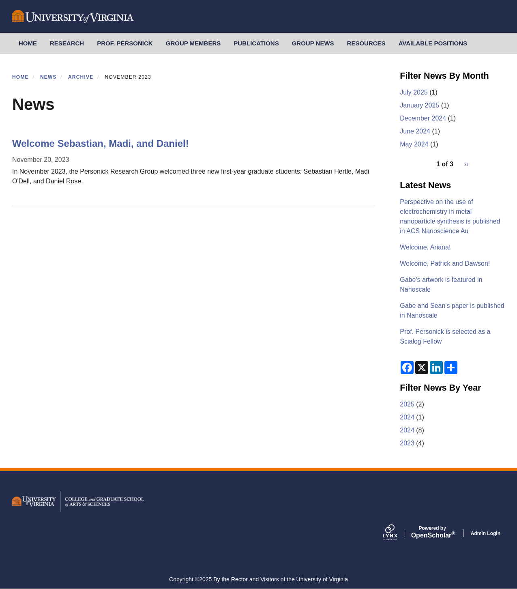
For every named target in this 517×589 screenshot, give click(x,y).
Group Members (193, 43)
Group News (313, 43)
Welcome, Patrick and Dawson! (445, 263)
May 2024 (414, 144)
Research (67, 43)
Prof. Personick (125, 43)
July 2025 (414, 92)
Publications (256, 43)
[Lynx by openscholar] (397, 533)
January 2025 (419, 105)
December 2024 (423, 118)
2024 (407, 417)
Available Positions (433, 43)
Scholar (432, 532)
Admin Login (485, 533)
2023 (407, 443)
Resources (366, 43)
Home (28, 43)
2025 (407, 404)
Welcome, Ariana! (425, 247)
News (48, 77)
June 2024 (415, 131)
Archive (80, 77)
